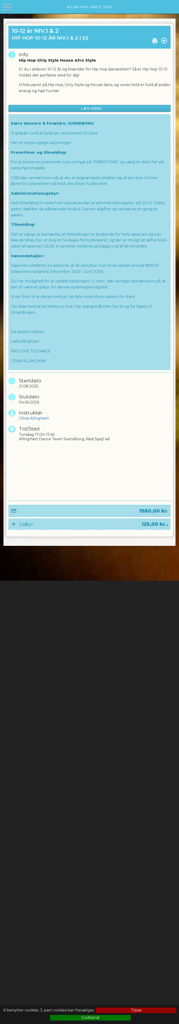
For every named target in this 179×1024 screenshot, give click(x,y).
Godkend (90, 1017)
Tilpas (136, 1010)
